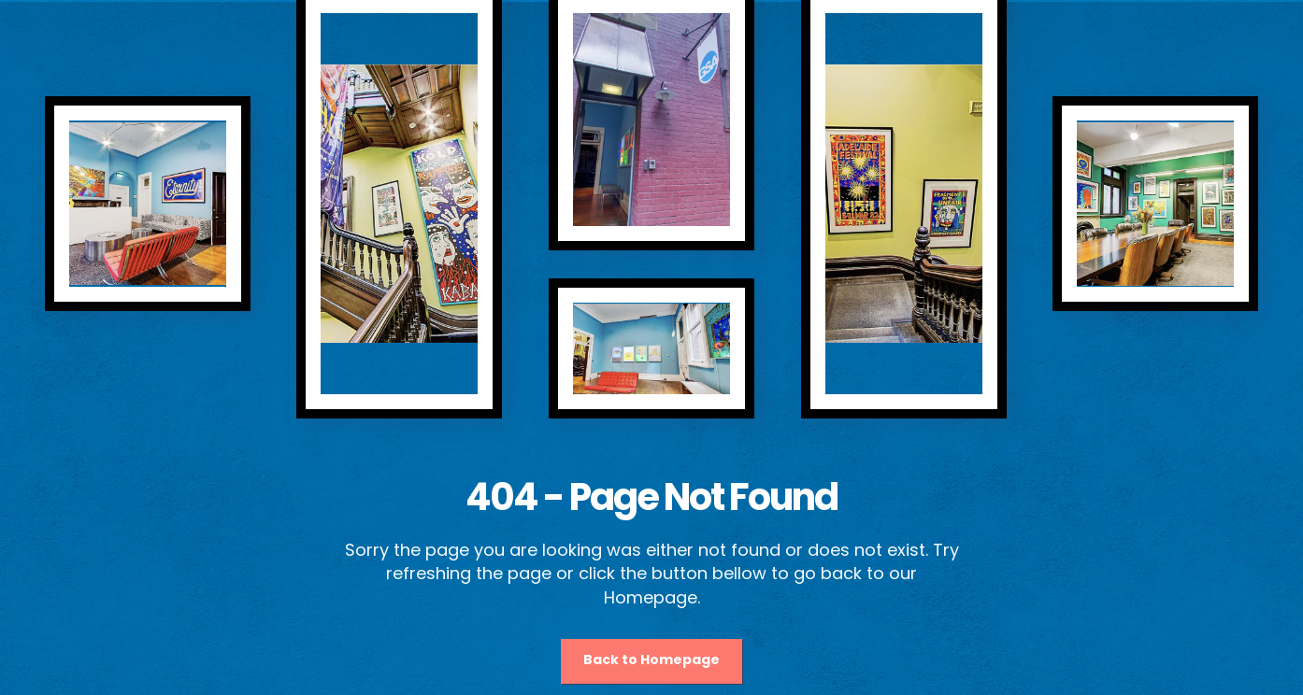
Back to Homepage (651, 659)
